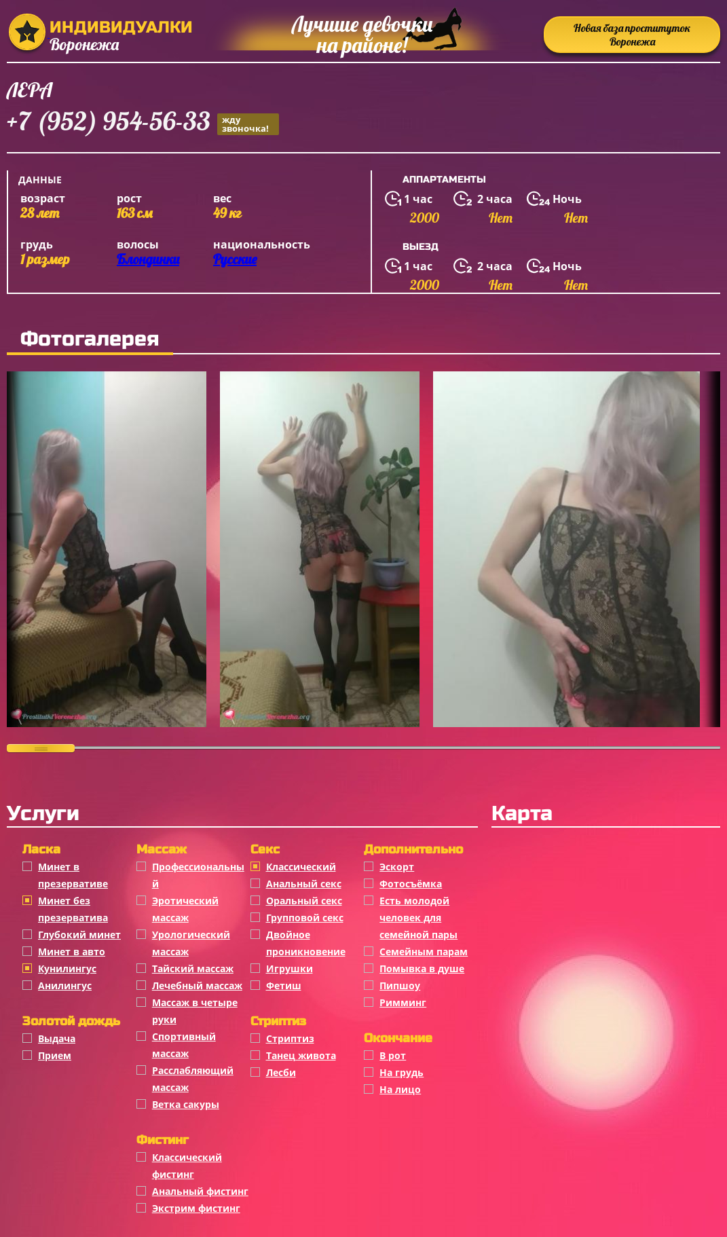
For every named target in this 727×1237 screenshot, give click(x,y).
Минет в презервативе (73, 875)
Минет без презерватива (73, 909)
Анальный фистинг (200, 1191)
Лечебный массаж (197, 985)
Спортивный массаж (184, 1045)
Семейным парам (423, 951)
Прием (54, 1055)
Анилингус (65, 985)
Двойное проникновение (306, 943)
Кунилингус (67, 968)
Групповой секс (304, 917)
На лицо (400, 1089)
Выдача (56, 1038)
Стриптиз (290, 1038)
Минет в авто (71, 951)
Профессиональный (198, 875)
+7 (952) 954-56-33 (143, 123)
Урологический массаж (191, 943)
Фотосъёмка (410, 883)
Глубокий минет (79, 934)
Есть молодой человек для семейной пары (418, 917)
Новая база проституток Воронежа (632, 34)
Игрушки (289, 968)
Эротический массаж (185, 909)
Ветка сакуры (185, 1104)
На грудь (401, 1072)
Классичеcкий (301, 866)
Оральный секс (304, 900)
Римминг (402, 1002)
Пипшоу (399, 985)
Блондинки (148, 259)
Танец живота (301, 1055)
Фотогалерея (90, 339)
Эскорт (396, 866)
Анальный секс (303, 883)
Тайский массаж (193, 968)
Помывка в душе (421, 968)
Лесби (281, 1072)
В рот (392, 1055)
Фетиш (283, 985)
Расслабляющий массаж (193, 1079)
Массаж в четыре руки (195, 1011)
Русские (235, 259)
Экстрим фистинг (196, 1208)
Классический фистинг (187, 1166)
